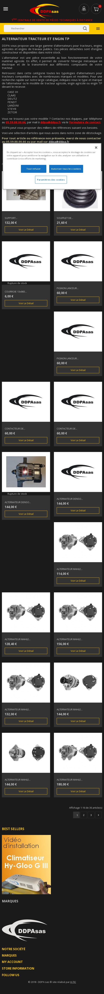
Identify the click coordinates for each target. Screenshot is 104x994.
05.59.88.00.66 (16, 122)
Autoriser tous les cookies (66, 168)
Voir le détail (26, 229)
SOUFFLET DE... (65, 218)
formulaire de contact (85, 122)
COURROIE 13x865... (16, 291)
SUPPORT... (11, 218)
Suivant (98, 815)
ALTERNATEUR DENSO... (18, 502)
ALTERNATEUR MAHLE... (70, 569)
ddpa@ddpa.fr (59, 141)
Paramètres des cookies (51, 179)
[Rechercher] (46, 28)
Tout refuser (33, 168)
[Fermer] (96, 147)
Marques (10, 901)
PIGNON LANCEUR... (68, 288)
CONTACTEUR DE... (15, 428)
